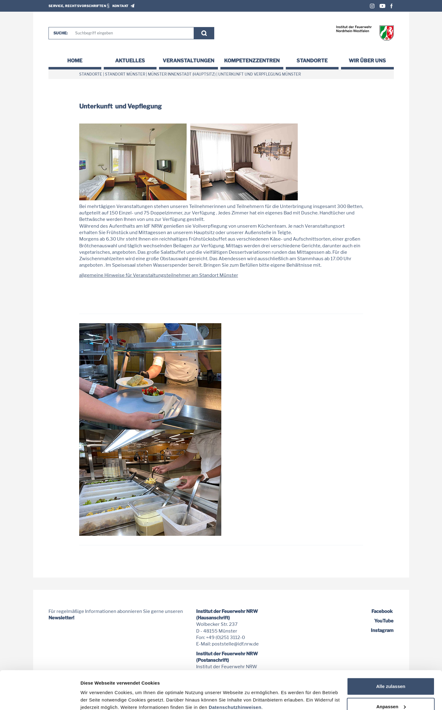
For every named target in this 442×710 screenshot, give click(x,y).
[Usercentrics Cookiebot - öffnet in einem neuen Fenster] (40, 698)
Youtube (382, 6)
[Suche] (131, 33)
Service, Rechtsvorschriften (77, 6)
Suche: (60, 33)
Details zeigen (95, 691)
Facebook (391, 6)
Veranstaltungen (188, 61)
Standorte (312, 61)
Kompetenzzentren (252, 61)
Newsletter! (61, 618)
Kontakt (120, 6)
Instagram (372, 6)
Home (74, 61)
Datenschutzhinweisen (235, 674)
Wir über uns (367, 61)
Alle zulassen (390, 653)
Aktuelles (130, 61)
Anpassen (391, 673)
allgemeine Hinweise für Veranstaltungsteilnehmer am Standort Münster (158, 275)
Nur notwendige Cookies (391, 693)
